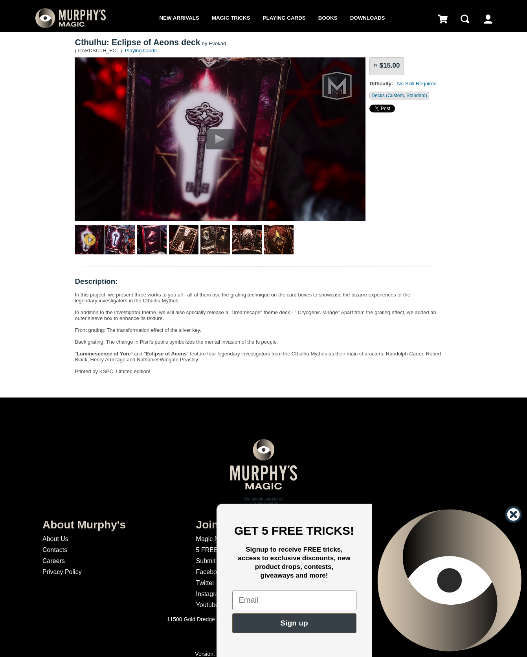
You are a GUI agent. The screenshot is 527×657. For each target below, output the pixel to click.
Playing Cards (284, 18)
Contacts (54, 550)
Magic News (213, 539)
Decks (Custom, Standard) (399, 95)
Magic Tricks (231, 18)
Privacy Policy (62, 572)
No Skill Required (416, 83)
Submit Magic (215, 561)
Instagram (210, 594)
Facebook (210, 572)
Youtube (207, 605)
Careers (53, 561)
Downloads (367, 18)
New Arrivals (179, 18)
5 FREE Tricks (216, 550)
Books (328, 18)
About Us (55, 539)
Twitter (205, 583)
